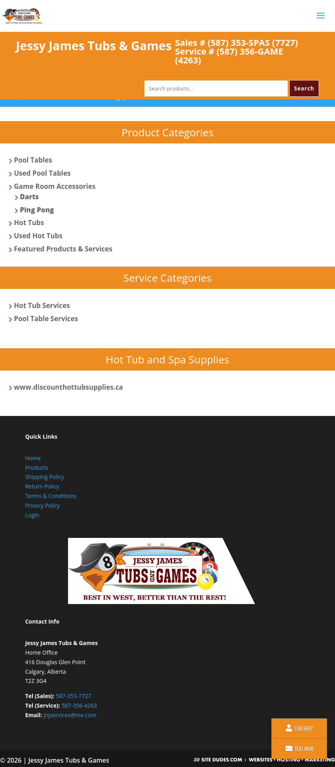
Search (304, 88)
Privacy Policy (42, 505)
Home (33, 458)
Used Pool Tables (42, 173)
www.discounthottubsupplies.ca (68, 387)
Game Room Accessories (54, 186)
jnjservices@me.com (69, 715)
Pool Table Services (46, 318)
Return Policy (42, 486)
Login (32, 515)
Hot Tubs (29, 222)
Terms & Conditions (50, 496)
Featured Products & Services (63, 248)
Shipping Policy (44, 477)
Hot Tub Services (42, 305)
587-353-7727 (73, 696)
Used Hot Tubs (38, 235)
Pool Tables (33, 160)
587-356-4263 (79, 705)
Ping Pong (37, 209)
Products (36, 467)
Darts (29, 196)
